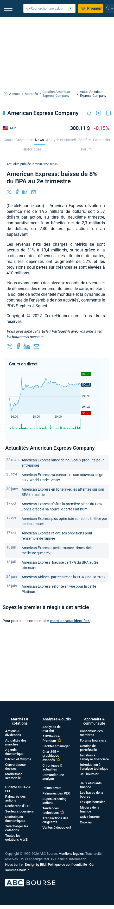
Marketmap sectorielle (13, 776)
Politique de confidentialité (67, 864)
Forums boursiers (93, 740)
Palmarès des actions (15, 798)
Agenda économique (14, 752)
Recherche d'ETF (17, 806)
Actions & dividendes (13, 733)
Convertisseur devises (15, 766)
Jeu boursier (89, 774)
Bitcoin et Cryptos (18, 759)
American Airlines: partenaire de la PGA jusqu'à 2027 (63, 577)
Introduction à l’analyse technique (94, 766)
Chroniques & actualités (52, 767)
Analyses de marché (51, 729)
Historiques (32, 149)
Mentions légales (71, 854)
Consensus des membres (91, 733)
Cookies (86, 822)
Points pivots (51, 788)
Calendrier (101, 140)
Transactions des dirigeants (55, 820)
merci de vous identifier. (70, 621)
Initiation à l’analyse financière (94, 757)
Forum (86, 149)
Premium (91, 8)
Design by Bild (35, 864)
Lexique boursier (92, 802)
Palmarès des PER (56, 793)
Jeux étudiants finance (91, 785)
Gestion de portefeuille (88, 748)
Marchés (31, 94)
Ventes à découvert (56, 827)
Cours (8, 140)
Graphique (24, 140)
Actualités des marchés (16, 742)
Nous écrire (14, 864)
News (39, 140)
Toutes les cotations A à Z (16, 837)
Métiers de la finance (89, 809)
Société (84, 140)
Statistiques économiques (15, 819)
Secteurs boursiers (19, 811)
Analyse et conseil (61, 140)
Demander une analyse (53, 777)
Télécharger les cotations (16, 828)
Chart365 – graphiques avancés (50, 756)
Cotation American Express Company (56, 94)
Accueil (14, 94)
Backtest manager (56, 746)
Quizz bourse (90, 817)
